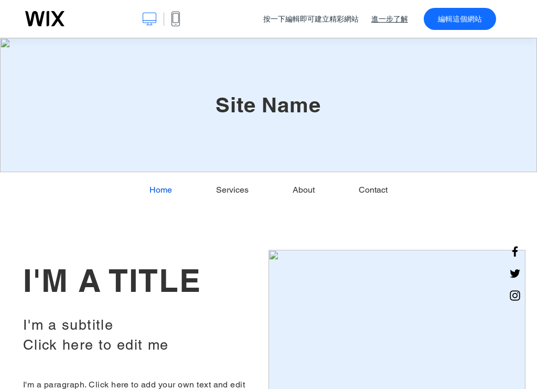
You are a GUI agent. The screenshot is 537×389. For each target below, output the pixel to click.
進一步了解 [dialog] (389, 19)
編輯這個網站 (460, 19)
